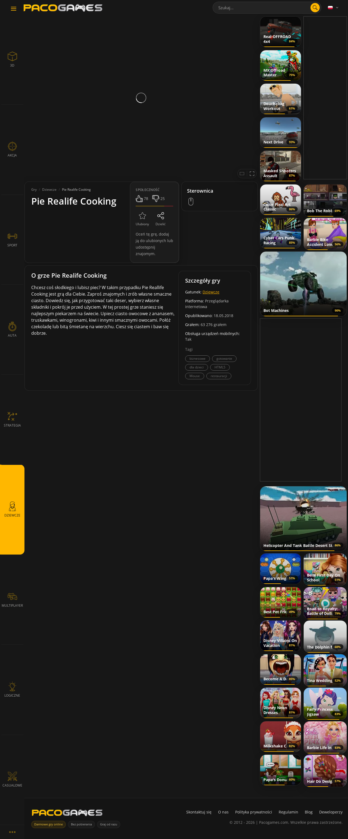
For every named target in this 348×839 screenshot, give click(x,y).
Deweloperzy (331, 812)
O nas (223, 812)
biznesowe (197, 358)
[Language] (334, 8)
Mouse (194, 376)
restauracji (219, 376)
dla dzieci (196, 367)
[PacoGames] (67, 814)
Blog (309, 812)
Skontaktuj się (199, 812)
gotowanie (224, 358)
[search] (315, 7)
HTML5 (220, 367)
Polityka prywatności (253, 812)
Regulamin (288, 812)
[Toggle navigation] (14, 9)
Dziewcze (211, 292)
